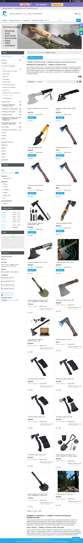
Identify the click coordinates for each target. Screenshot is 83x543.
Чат (76, 538)
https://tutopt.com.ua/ (8, 293)
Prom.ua (49, 539)
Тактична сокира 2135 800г (35, 185)
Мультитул (5, 76)
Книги (3, 138)
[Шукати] (78, 20)
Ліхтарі (4, 60)
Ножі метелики (6, 82)
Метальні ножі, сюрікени (9, 87)
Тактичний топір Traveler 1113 (36, 378)
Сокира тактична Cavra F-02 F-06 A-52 (38, 109)
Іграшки (4, 135)
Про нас (3, 151)
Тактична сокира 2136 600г (63, 185)
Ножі (43, 52)
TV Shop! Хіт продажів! (8, 66)
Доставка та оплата (7, 142)
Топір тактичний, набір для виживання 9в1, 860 (35, 223)
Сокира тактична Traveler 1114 (64, 494)
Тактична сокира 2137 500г (63, 339)
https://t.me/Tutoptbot (13, 300)
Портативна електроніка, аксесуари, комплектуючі (9, 123)
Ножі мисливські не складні (10, 71)
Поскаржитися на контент (48, 541)
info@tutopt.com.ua (8, 295)
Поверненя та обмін (37, 20)
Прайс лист (4, 145)
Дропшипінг (26, 20)
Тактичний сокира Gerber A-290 (65, 300)
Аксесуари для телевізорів (9, 129)
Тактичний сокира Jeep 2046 (64, 416)
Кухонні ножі (6, 90)
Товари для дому (7, 114)
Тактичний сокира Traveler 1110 (37, 454)
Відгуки (3, 148)
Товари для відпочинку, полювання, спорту (8, 105)
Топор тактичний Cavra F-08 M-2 (37, 262)
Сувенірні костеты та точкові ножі (11, 93)
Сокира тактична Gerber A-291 (64, 262)
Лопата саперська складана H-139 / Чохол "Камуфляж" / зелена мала (38, 300)
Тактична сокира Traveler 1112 (36, 416)
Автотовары (5, 127)
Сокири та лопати (7, 95)
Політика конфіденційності (61, 541)
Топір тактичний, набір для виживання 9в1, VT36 (35, 340)
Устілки (4, 132)
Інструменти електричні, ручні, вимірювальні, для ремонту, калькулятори (10, 119)
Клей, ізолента (6, 101)
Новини (3, 154)
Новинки (4, 63)
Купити (33, 117)
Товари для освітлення (8, 111)
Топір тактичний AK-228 (35, 147)
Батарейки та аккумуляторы (10, 108)
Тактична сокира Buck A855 (64, 223)
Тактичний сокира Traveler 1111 (65, 378)
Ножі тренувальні (7, 98)
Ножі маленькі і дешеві (9, 84)
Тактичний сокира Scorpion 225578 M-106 (66, 109)
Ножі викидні (6, 79)
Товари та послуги (14, 20)
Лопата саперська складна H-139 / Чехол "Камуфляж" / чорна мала (38, 494)
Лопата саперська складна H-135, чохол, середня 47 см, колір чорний (66, 455)
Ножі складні (6, 73)
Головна (4, 20)
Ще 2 (4, 197)
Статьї (3, 157)
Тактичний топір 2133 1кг (63, 147)
